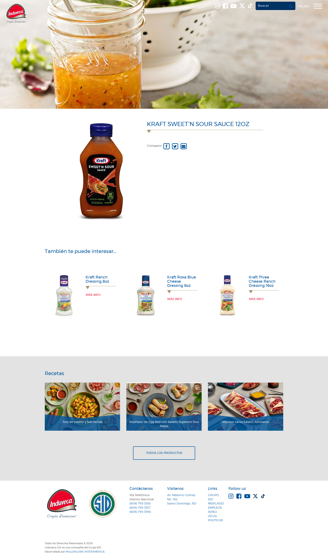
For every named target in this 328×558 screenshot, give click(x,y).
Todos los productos (164, 453)
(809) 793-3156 (140, 503)
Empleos (215, 507)
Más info (93, 295)
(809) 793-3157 (139, 507)
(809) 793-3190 (140, 512)
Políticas (215, 520)
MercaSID (216, 503)
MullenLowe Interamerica (85, 551)
